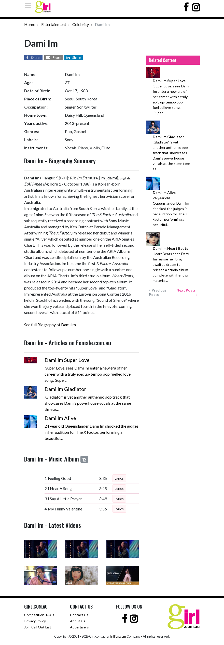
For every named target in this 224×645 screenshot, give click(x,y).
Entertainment (53, 24)
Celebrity (80, 24)
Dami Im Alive (60, 418)
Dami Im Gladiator (65, 389)
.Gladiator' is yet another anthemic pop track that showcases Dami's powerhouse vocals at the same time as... (171, 153)
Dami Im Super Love (67, 360)
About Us (77, 621)
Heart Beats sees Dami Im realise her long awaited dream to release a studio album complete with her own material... (171, 264)
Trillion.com (117, 636)
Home (29, 24)
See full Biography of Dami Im (50, 324)
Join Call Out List (37, 627)
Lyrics (119, 478)
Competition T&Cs (39, 615)
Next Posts (186, 292)
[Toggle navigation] (29, 5)
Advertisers (79, 627)
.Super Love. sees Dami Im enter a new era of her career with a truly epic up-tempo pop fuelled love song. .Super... (171, 96)
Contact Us (79, 615)
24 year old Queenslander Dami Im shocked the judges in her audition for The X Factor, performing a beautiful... (171, 208)
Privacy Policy (35, 621)
